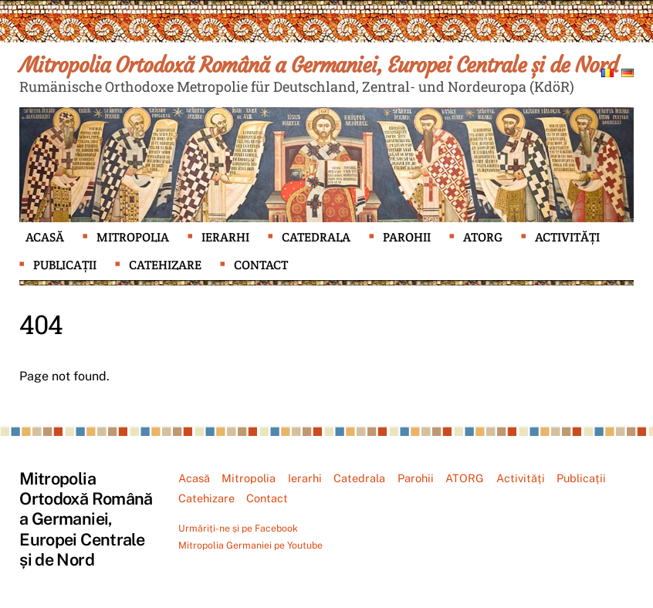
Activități (567, 237)
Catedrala (316, 237)
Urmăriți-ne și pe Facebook (238, 528)
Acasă (44, 237)
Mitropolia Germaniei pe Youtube (250, 545)
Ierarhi (225, 237)
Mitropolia (132, 237)
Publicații (64, 265)
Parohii (407, 237)
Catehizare (165, 265)
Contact (261, 265)
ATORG (482, 237)
